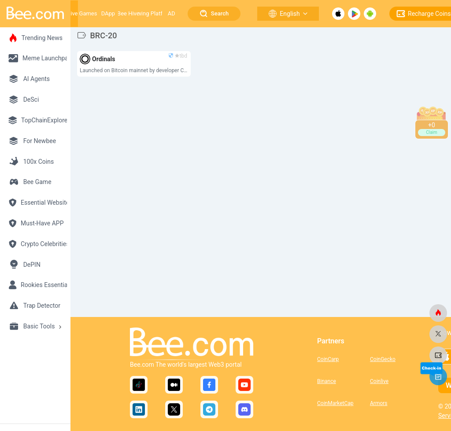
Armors (379, 403)
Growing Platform (150, 13)
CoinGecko (383, 359)
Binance (326, 381)
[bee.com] (438, 313)
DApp (108, 13)
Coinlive (379, 381)
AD (171, 13)
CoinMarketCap (335, 403)
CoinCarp (328, 359)
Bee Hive (128, 13)
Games (88, 13)
